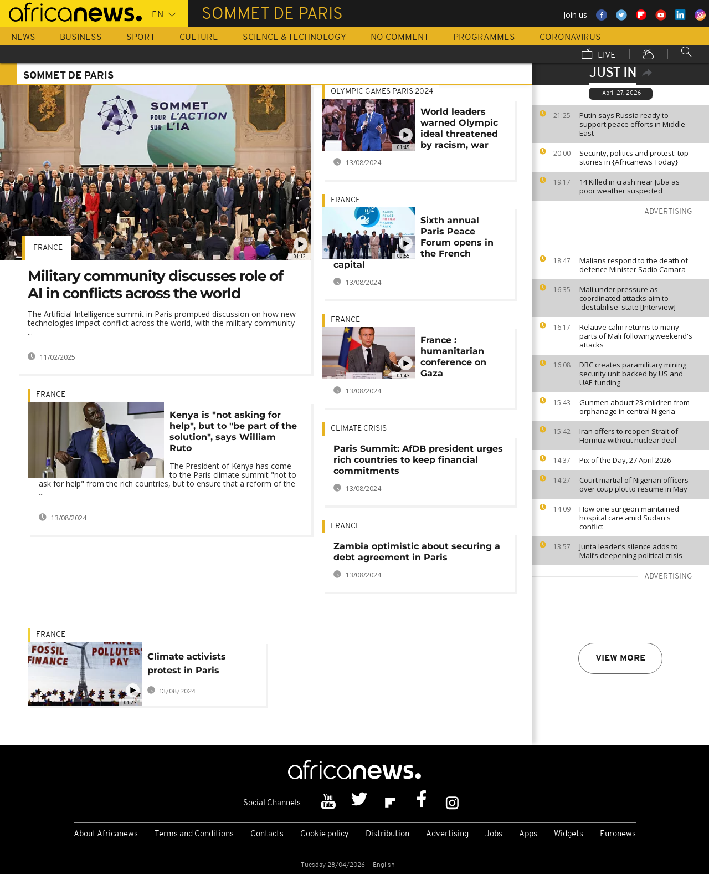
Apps (528, 834)
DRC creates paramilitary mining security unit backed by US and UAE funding (632, 373)
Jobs (493, 834)
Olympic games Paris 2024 (382, 92)
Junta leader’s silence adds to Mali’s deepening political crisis (630, 551)
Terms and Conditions (194, 834)
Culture (198, 37)
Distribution (387, 834)
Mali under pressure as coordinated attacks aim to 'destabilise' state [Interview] (627, 298)
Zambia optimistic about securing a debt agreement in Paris (416, 552)
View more (620, 658)
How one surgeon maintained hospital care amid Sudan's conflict (629, 517)
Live (599, 55)
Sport (140, 37)
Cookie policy (324, 834)
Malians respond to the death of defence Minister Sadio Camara (633, 265)
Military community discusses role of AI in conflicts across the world (155, 284)
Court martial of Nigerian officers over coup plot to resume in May (634, 484)
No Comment (400, 37)
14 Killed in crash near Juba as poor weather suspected (629, 186)
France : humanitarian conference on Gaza (453, 357)
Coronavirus (570, 37)
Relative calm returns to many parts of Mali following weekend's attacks (635, 336)
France (48, 248)
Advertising (447, 834)
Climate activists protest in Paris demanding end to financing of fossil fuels (190, 665)
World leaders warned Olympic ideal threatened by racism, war (459, 128)
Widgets (568, 834)
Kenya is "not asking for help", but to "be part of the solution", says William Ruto (233, 431)
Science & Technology (294, 37)
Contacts (267, 834)
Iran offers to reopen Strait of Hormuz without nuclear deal (628, 435)
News (23, 37)
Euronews (618, 834)
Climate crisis (359, 429)
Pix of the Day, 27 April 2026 (625, 460)
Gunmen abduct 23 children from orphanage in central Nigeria (634, 407)
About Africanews (106, 834)
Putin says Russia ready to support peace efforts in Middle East (632, 124)
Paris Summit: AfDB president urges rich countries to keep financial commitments (418, 459)
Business (81, 37)
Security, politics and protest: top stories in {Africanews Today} (634, 157)
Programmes (484, 37)
